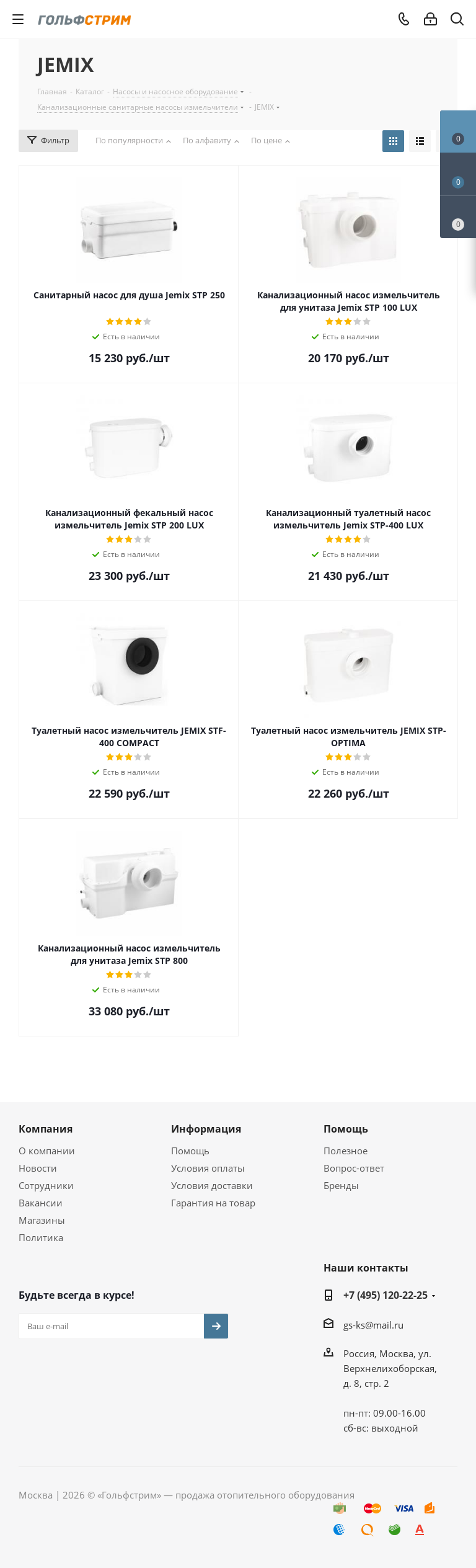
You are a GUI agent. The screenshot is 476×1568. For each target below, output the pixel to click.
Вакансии (41, 1202)
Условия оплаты (208, 1168)
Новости (38, 1168)
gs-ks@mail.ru (373, 1325)
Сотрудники (46, 1185)
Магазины (42, 1220)
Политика (41, 1237)
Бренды (341, 1185)
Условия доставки (212, 1185)
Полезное (346, 1150)
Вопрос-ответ (354, 1168)
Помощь (190, 1150)
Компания (46, 1129)
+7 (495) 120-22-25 (385, 1295)
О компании (47, 1150)
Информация (206, 1129)
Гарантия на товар (213, 1202)
